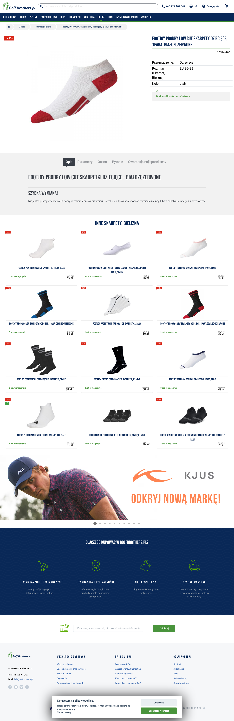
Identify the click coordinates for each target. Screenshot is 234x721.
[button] (95, 523)
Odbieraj (164, 628)
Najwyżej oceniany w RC (184, 708)
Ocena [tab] (102, 162)
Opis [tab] (69, 162)
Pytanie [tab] (117, 162)
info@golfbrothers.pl (23, 679)
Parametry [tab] (84, 162)
